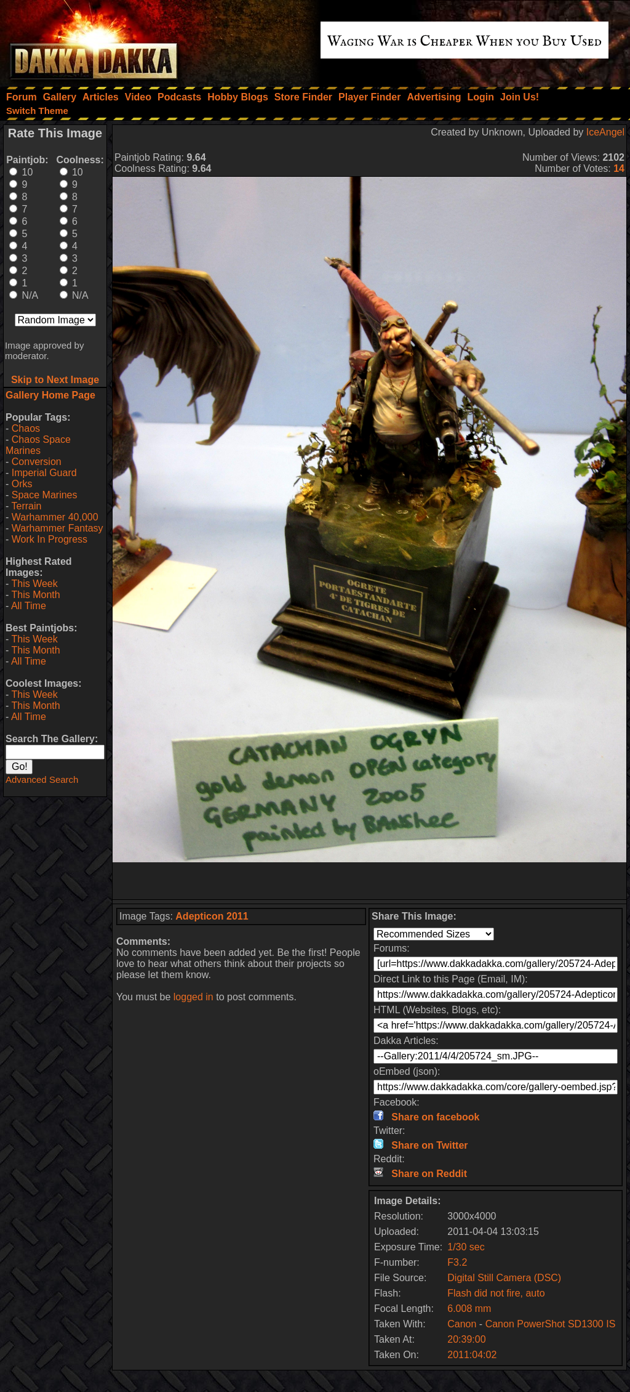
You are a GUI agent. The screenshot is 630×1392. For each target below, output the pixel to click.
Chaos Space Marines (38, 445)
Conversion (37, 461)
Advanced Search (42, 779)
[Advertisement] (370, 880)
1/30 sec (465, 1247)
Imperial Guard (44, 472)
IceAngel (605, 132)
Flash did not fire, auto (495, 1293)
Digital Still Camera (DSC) (504, 1278)
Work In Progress (49, 539)
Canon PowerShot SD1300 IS (550, 1324)
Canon (461, 1324)
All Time (28, 606)
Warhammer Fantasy (57, 528)
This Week (34, 583)
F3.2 (457, 1262)
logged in (193, 997)
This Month (35, 594)
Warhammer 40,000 (55, 517)
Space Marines (45, 495)
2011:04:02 (471, 1355)
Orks (22, 484)
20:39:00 (466, 1339)
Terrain (26, 506)
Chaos (26, 428)
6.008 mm (469, 1308)
